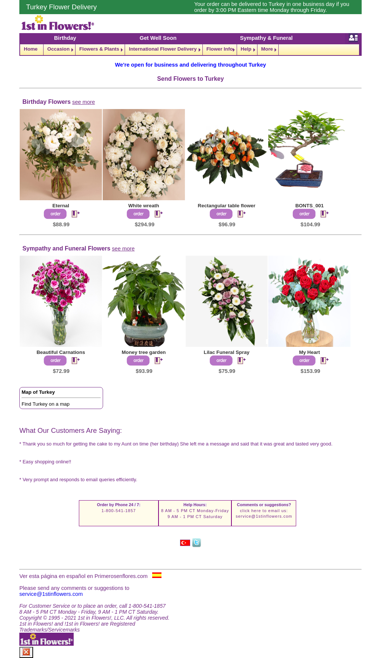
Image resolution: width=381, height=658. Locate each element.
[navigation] (190, 50)
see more (83, 102)
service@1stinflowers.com (264, 516)
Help (246, 49)
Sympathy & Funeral (266, 38)
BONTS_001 (309, 205)
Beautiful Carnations (60, 352)
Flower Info (219, 49)
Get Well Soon (158, 38)
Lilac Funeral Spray (227, 352)
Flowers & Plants (99, 49)
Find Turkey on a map (46, 404)
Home (31, 49)
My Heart (309, 352)
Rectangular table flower (227, 205)
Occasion (58, 49)
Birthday (65, 38)
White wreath (143, 205)
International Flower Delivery (162, 49)
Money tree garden (144, 352)
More (267, 49)
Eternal (60, 205)
